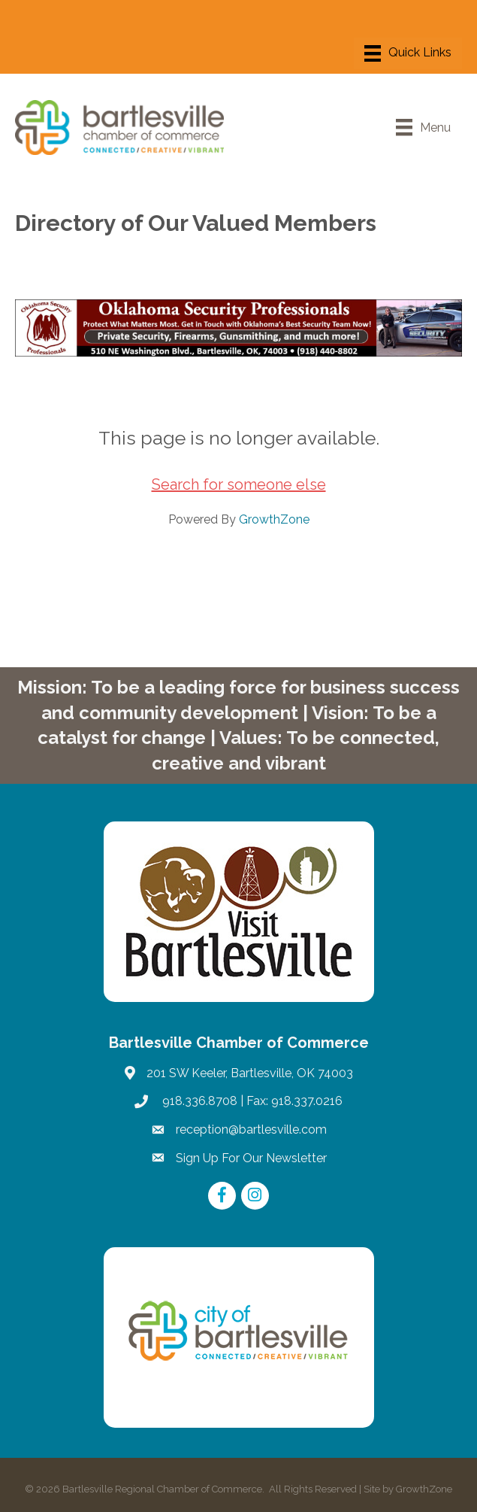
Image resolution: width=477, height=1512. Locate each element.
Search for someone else (239, 484)
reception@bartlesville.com (251, 1129)
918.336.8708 (198, 1101)
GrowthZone (274, 519)
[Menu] (408, 53)
